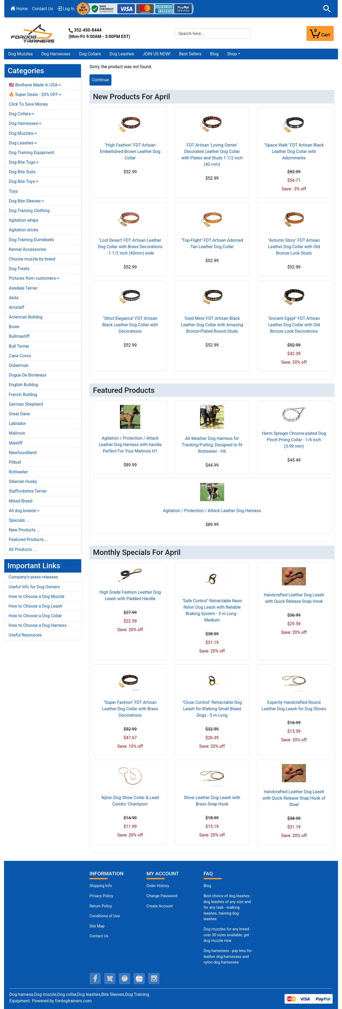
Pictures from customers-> (34, 278)
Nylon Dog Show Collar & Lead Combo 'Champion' (130, 801)
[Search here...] (212, 33)
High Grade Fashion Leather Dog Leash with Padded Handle (130, 595)
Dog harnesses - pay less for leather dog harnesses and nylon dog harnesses (228, 957)
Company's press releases (33, 577)
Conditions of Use (105, 916)
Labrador (17, 423)
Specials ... (19, 520)
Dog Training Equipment (31, 152)
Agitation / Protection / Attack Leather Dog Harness (212, 510)
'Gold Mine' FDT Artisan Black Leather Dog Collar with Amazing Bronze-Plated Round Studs (212, 325)
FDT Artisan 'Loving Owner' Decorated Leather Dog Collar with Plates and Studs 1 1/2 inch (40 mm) (212, 155)
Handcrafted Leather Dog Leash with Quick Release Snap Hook (294, 598)
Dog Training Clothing (29, 210)
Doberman (19, 365)
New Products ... (24, 529)
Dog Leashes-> (23, 142)
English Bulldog (23, 384)
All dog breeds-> (24, 510)
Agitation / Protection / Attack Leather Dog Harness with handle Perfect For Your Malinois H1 (130, 445)
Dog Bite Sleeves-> (26, 201)
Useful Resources (25, 635)
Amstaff (16, 307)
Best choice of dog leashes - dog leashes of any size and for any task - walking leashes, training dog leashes (228, 907)
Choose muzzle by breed (32, 259)
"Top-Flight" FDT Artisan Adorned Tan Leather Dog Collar (212, 243)
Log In (66, 8)
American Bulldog (25, 317)
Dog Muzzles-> (23, 133)
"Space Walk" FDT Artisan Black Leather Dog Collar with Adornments (294, 151)
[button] (327, 8)
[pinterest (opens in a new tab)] (124, 978)
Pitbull (15, 462)
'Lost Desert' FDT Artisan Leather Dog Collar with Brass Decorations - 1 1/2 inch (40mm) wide (130, 247)
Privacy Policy (101, 896)
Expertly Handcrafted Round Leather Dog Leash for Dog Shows (294, 705)
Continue (100, 79)
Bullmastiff (19, 336)
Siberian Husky (23, 481)
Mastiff (15, 443)
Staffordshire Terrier (28, 491)
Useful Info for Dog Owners (34, 586)
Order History (157, 886)
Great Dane (19, 413)
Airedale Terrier (23, 288)
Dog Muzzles (20, 53)
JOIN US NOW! (156, 53)
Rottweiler (18, 471)
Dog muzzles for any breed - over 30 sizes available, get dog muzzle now (227, 935)
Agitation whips (23, 220)
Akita (13, 297)
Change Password (161, 896)
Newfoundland (23, 452)
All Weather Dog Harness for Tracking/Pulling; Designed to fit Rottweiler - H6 (212, 445)
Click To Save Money (28, 104)
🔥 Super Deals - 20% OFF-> (35, 94)
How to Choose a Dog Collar (35, 615)
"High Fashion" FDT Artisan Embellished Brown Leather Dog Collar (130, 151)
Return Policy (101, 906)
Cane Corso (20, 355)
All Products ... (22, 549)
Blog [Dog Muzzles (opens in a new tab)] (207, 886)
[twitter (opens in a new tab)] (109, 978)
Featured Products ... (28, 539)
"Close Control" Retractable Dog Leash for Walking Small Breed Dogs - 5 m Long (212, 709)
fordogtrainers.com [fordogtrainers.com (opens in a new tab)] (73, 1000)
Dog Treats (19, 268)
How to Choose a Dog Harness (38, 625)
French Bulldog (23, 394)
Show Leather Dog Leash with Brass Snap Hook (212, 801)
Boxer (14, 326)
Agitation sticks (23, 229)
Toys (13, 191)
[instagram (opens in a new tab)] (154, 978)
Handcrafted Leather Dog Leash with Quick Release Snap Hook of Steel (294, 798)
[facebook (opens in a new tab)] (95, 978)
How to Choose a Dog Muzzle (36, 596)
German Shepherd (26, 404)
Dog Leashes (122, 53)
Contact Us (42, 8)
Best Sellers (190, 53)
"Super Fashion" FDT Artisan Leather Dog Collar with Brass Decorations (130, 709)
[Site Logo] (33, 33)
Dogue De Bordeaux (27, 375)
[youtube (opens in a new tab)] (139, 978)
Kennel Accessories (27, 249)
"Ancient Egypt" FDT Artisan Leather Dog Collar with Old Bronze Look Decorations (294, 325)
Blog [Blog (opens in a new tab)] (214, 53)
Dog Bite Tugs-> (23, 162)
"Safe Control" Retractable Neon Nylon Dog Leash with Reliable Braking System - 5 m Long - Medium (212, 610)
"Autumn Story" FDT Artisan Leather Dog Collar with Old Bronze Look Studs (294, 247)
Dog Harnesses (56, 53)
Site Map (97, 926)
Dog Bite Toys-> (23, 181)
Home (19, 8)
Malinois (17, 433)
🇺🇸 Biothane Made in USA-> (35, 84)
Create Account (159, 906)
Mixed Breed (20, 501)
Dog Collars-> (21, 113)
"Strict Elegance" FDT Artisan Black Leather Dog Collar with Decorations (130, 325)
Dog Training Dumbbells (31, 239)
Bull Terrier (19, 346)
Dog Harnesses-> (25, 123)
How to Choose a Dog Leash (35, 606)
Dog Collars (90, 53)
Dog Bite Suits (22, 171)
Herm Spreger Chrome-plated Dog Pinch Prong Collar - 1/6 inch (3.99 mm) (294, 440)
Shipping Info (101, 886)
